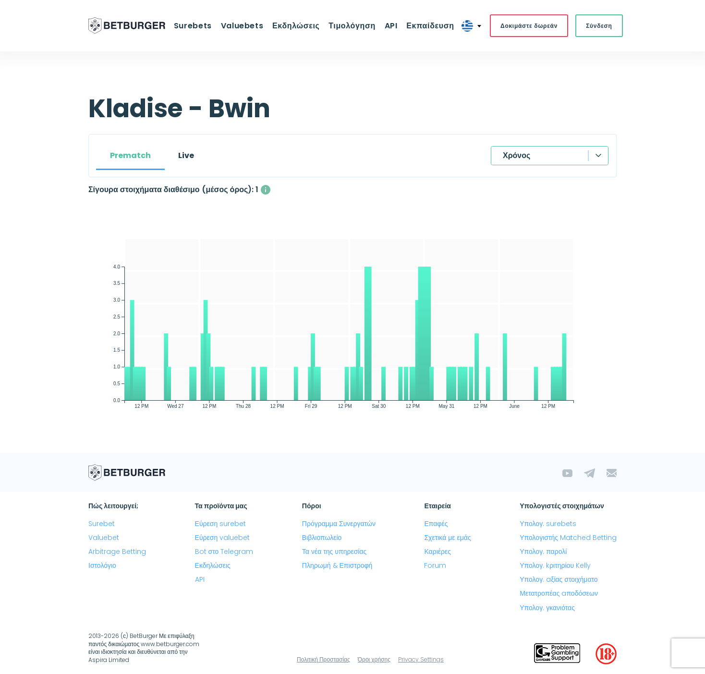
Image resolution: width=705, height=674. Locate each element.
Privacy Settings (421, 659)
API (390, 25)
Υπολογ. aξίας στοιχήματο (558, 580)
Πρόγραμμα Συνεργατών (339, 523)
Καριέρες (437, 551)
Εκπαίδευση (429, 25)
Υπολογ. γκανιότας (547, 608)
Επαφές (436, 523)
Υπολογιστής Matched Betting (568, 537)
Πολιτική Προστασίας (323, 659)
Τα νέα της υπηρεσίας (334, 551)
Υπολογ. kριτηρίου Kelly (555, 565)
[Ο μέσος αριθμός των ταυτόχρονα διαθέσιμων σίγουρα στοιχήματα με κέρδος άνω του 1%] (265, 190)
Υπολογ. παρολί (543, 551)
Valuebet (103, 537)
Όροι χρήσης (374, 659)
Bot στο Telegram (224, 551)
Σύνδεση (598, 26)
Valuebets (242, 25)
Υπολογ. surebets (548, 523)
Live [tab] (186, 155)
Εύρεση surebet (220, 523)
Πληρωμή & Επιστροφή (337, 565)
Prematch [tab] (130, 155)
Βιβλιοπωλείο (321, 537)
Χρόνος (516, 155)
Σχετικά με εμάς (447, 537)
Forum (435, 565)
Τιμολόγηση (352, 25)
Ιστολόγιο (102, 565)
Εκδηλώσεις (295, 25)
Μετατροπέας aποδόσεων (559, 594)
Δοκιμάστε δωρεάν (528, 26)
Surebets (194, 25)
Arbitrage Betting (117, 551)
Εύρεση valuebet (222, 537)
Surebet (101, 523)
